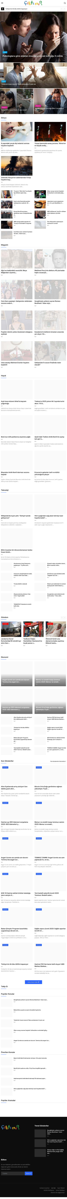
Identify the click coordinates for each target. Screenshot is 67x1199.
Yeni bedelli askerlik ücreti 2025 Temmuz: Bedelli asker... (22, 748)
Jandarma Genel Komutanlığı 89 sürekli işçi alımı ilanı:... (10, 640)
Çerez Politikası (60, 1192)
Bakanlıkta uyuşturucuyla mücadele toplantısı (27, 1012)
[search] (65, 3)
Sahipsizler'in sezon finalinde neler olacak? (15, 110)
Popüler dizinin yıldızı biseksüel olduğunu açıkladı (15, 334)
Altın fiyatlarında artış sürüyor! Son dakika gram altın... (23, 718)
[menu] (2, 3)
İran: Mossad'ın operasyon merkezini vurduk (55, 223)
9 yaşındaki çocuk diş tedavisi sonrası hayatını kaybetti (13, 144)
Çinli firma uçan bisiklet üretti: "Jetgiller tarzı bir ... (56, 574)
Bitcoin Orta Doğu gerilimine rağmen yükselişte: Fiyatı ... (49, 709)
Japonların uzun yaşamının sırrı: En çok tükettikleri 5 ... (55, 202)
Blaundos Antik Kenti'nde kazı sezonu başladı (16, 472)
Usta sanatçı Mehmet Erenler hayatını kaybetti (16, 363)
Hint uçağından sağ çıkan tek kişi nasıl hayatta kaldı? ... (48, 516)
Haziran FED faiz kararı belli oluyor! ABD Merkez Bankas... (56, 718)
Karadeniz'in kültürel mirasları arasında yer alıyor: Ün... (49, 334)
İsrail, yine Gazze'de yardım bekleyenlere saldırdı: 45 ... (22, 202)
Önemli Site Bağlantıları (58, 1194)
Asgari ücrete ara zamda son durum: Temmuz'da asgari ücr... (15, 681)
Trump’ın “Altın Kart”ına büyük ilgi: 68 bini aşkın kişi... (23, 192)
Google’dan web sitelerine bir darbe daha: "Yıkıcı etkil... (56, 595)
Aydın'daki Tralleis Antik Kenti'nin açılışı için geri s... (48, 437)
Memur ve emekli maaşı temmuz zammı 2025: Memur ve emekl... (48, 681)
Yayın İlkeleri (61, 1190)
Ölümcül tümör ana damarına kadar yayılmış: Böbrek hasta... (55, 641)
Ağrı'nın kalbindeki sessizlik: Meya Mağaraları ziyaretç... (16, 272)
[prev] (62, 9)
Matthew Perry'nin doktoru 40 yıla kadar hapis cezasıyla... (50, 272)
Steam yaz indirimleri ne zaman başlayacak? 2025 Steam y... (56, 584)
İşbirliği (53, 1190)
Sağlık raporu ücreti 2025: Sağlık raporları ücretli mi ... (55, 728)
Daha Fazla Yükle (33, 984)
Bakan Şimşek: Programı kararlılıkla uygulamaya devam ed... (23, 739)
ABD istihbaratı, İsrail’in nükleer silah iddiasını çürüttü (56, 213)
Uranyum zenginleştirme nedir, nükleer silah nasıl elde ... (23, 574)
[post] (33, 37)
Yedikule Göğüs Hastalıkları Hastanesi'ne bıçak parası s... (33, 640)
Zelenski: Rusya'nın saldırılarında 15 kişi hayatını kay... (16, 179)
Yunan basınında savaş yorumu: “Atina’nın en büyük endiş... (48, 144)
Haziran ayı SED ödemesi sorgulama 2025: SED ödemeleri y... (15, 709)
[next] (64, 9)
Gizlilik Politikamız (48, 1192)
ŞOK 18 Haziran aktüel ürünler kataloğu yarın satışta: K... (56, 738)
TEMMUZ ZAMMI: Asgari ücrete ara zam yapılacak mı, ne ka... (56, 748)
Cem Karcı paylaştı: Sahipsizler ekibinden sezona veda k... (14, 303)
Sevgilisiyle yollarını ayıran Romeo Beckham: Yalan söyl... (49, 303)
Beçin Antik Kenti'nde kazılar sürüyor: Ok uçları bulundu (30, 1060)
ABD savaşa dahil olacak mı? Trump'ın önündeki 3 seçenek (22, 223)
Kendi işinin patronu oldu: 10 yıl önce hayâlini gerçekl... (30, 1070)
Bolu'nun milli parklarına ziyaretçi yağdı (14, 437)
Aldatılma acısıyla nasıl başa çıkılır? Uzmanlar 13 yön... (50, 109)
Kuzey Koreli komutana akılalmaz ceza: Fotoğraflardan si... (23, 213)
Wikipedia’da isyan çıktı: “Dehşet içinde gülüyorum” (14, 516)
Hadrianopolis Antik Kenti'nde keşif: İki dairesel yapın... (30, 1080)
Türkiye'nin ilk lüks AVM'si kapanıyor (16, 9)
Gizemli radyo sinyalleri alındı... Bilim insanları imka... (56, 564)
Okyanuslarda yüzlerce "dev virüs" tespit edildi (22, 595)
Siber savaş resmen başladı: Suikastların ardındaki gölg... (55, 192)
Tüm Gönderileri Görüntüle (58, 761)
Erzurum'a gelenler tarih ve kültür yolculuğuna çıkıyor (48, 472)
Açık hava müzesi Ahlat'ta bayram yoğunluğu (15, 401)
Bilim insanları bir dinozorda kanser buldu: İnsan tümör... (15, 551)
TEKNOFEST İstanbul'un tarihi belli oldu (22, 605)
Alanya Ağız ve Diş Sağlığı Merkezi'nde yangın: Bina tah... (55, 1153)
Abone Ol (28, 1175)
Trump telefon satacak (20, 584)
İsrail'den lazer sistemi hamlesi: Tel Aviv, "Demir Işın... (23, 233)
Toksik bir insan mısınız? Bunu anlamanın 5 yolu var (20, 84)
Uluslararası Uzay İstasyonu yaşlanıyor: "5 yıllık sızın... (22, 564)
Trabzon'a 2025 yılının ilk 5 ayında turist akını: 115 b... (49, 401)
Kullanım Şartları (44, 1190)
